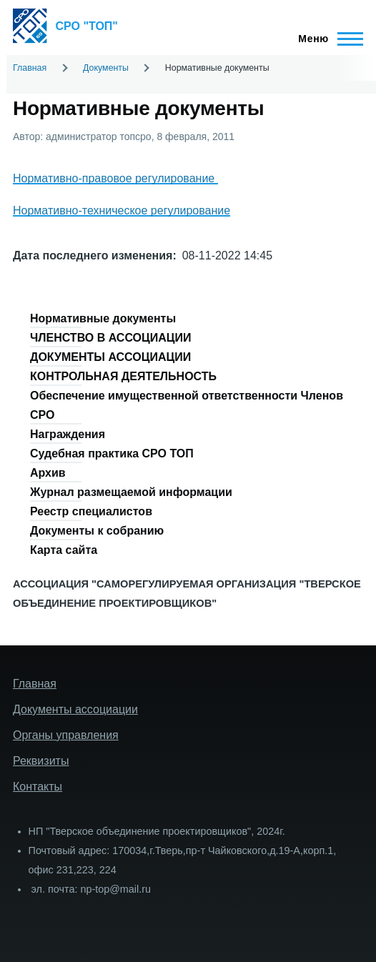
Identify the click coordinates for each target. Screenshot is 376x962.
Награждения (67, 434)
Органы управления (66, 735)
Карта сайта (63, 550)
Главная (29, 68)
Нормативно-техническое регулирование (121, 210)
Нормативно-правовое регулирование (115, 178)
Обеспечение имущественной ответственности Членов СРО (186, 405)
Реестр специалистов (91, 511)
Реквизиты (41, 761)
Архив (48, 473)
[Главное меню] (326, 38)
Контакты (37, 786)
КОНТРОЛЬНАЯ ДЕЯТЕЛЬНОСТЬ (123, 376)
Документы (106, 68)
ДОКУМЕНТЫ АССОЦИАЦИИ (110, 357)
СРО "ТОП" (87, 26)
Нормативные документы (103, 318)
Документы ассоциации (75, 709)
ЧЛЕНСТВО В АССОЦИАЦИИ (110, 338)
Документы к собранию (97, 531)
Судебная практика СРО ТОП (112, 453)
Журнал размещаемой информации (131, 492)
